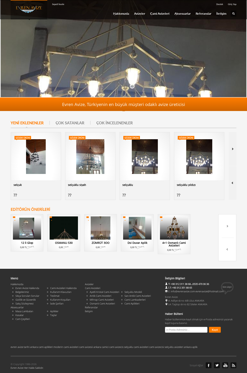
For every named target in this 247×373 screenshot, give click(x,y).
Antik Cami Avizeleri (100, 286)
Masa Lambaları (24, 301)
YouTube (225, 356)
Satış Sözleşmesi (24, 294)
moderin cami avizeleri (66, 337)
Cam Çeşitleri (22, 309)
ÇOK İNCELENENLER (114, 123)
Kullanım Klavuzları (60, 282)
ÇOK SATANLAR (70, 123)
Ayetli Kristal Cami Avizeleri (104, 282)
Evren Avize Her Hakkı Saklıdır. (27, 358)
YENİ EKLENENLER (27, 123)
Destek (219, 4)
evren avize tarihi (20, 337)
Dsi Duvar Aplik (190, 243)
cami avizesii (86, 337)
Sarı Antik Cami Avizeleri (137, 286)
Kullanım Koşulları (60, 290)
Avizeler (139, 13)
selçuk (18, 185)
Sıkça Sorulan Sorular (27, 286)
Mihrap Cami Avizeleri (102, 290)
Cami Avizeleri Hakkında (63, 278)
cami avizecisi (156, 337)
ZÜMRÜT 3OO (138, 243)
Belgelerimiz (22, 282)
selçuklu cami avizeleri (136, 337)
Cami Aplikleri (132, 294)
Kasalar (19, 305)
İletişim (221, 13)
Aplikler (54, 301)
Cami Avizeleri (158, 13)
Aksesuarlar (181, 13)
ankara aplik (190, 337)
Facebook (208, 356)
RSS (233, 356)
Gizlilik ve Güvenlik (25, 290)
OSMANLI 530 (86, 243)
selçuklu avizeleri (174, 337)
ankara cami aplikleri (41, 337)
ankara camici (101, 337)
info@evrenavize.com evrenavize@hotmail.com (197, 281)
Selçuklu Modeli (133, 282)
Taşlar (53, 305)
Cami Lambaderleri (135, 290)
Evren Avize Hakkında (27, 278)
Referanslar (203, 13)
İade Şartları (56, 294)
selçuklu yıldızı (186, 185)
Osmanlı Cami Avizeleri (102, 294)
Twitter (217, 356)
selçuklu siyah (77, 185)
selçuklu (127, 185)
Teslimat (54, 286)
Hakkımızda (120, 13)
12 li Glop (35, 243)
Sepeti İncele (58, 4)
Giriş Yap (232, 4)
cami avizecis (116, 337)
